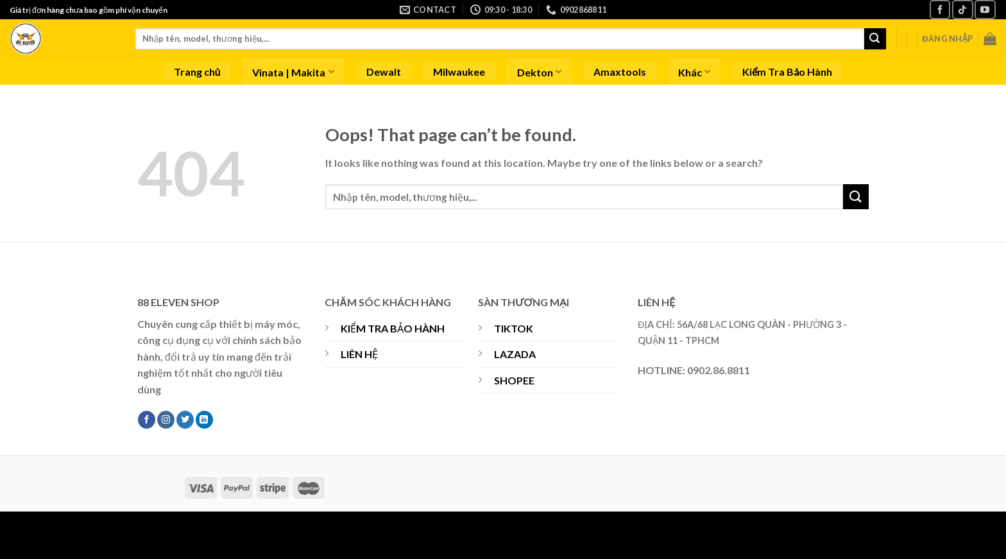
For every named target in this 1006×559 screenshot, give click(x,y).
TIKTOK (513, 328)
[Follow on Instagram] (166, 420)
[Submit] (875, 39)
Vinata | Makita (293, 71)
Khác (694, 71)
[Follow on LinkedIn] (204, 420)
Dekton (539, 71)
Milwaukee (459, 71)
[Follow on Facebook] (940, 9)
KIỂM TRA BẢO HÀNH (393, 328)
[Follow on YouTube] (985, 9)
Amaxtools (619, 71)
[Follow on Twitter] (185, 420)
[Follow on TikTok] (962, 9)
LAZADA (515, 354)
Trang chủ (197, 71)
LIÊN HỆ (359, 354)
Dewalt (383, 71)
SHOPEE (514, 380)
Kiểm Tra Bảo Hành (787, 71)
